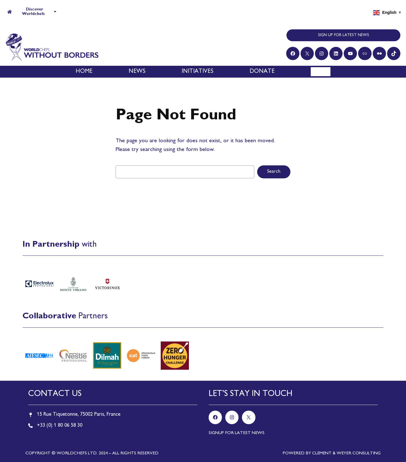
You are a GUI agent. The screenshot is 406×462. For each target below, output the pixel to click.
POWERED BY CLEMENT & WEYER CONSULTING (332, 453)
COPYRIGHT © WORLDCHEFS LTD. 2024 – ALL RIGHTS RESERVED (91, 453)
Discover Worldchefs (31, 12)
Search (274, 172)
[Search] (323, 71)
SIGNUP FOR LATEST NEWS (236, 433)
